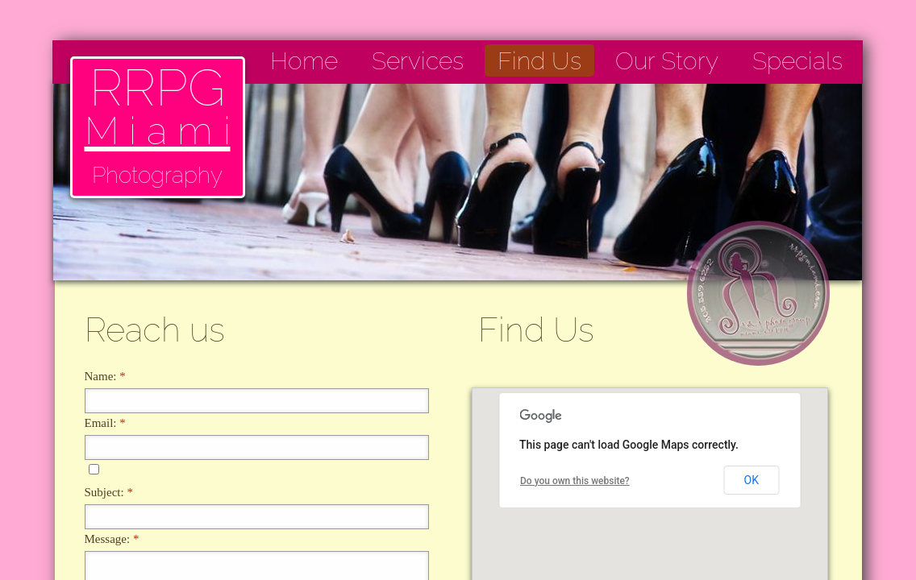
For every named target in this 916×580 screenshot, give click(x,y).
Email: (105, 422)
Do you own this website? (575, 481)
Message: (112, 538)
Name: (105, 376)
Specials (797, 61)
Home (304, 61)
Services (418, 61)
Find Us (539, 61)
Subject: (109, 492)
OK (751, 480)
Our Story (666, 61)
